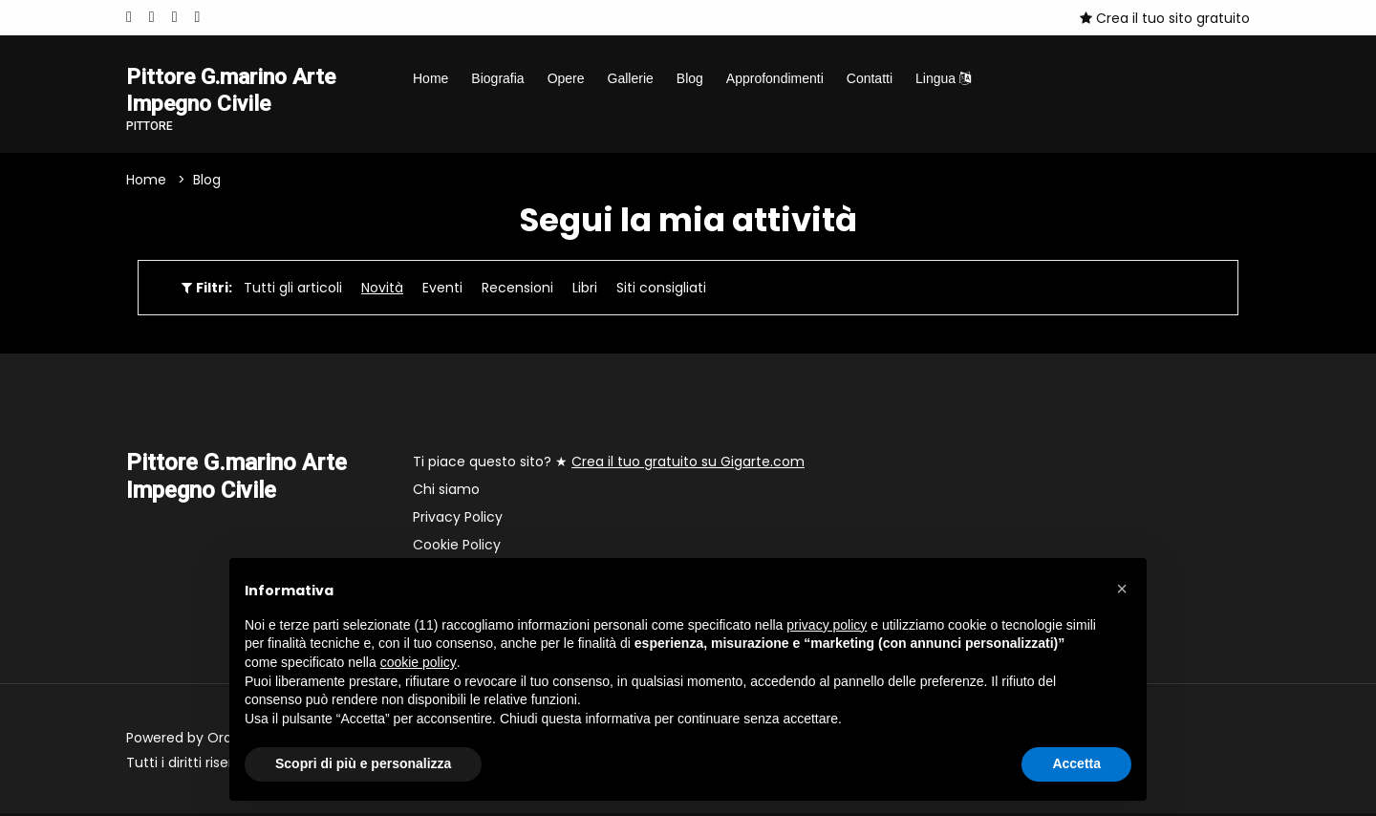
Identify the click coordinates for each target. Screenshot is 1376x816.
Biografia (497, 78)
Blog (690, 78)
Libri (584, 290)
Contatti (869, 78)
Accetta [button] (1076, 763)
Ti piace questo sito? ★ (609, 464)
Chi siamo (446, 492)
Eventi (442, 290)
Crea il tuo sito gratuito (1165, 18)
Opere (566, 78)
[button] (1122, 588)
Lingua (943, 78)
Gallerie (631, 78)
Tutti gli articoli (293, 290)
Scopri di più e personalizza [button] (363, 763)
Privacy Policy (458, 519)
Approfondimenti (775, 78)
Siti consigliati (661, 290)
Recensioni (517, 290)
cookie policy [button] (418, 662)
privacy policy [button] (826, 625)
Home (430, 78)
